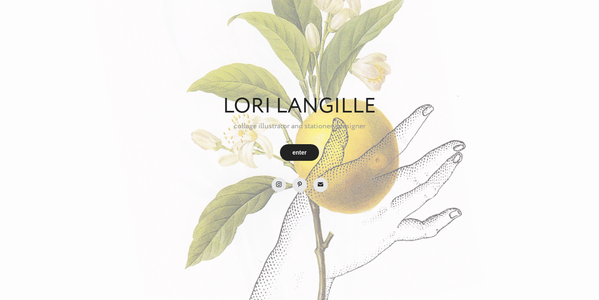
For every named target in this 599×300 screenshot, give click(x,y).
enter (299, 152)
